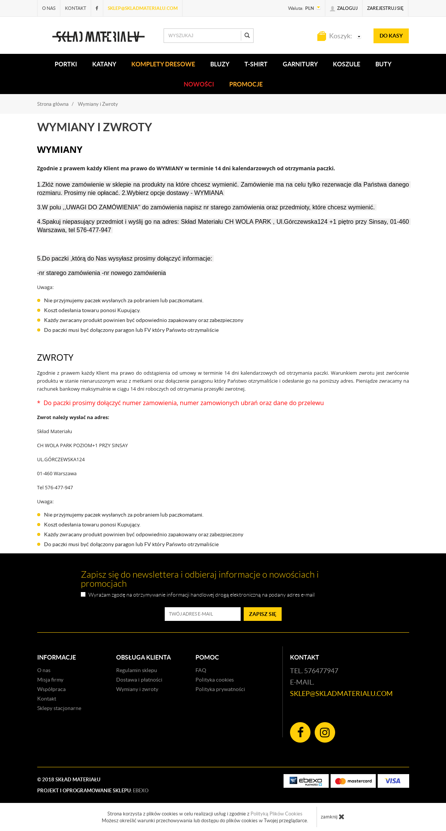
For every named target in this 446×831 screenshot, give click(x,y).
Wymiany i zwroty (137, 689)
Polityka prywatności (220, 689)
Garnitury (300, 64)
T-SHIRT (256, 64)
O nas (48, 8)
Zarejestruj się (385, 8)
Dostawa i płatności (139, 680)
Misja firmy (50, 680)
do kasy (391, 36)
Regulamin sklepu (136, 670)
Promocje (246, 84)
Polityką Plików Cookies (277, 814)
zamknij (333, 816)
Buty (383, 64)
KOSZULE (346, 64)
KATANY (104, 64)
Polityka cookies (214, 680)
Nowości (199, 84)
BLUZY (219, 64)
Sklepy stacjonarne (59, 708)
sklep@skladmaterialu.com (143, 8)
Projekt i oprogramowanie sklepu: (92, 790)
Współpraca (51, 689)
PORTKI (66, 64)
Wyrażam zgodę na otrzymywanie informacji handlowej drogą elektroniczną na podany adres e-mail (201, 595)
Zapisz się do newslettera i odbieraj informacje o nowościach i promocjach (200, 579)
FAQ (200, 670)
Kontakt (75, 8)
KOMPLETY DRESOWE (163, 64)
